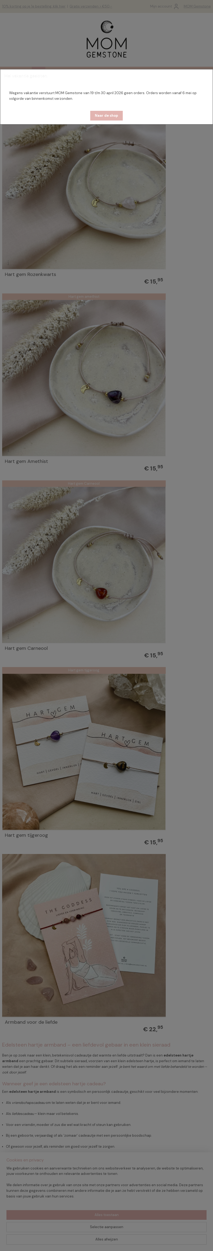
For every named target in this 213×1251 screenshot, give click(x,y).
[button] (106, 116)
